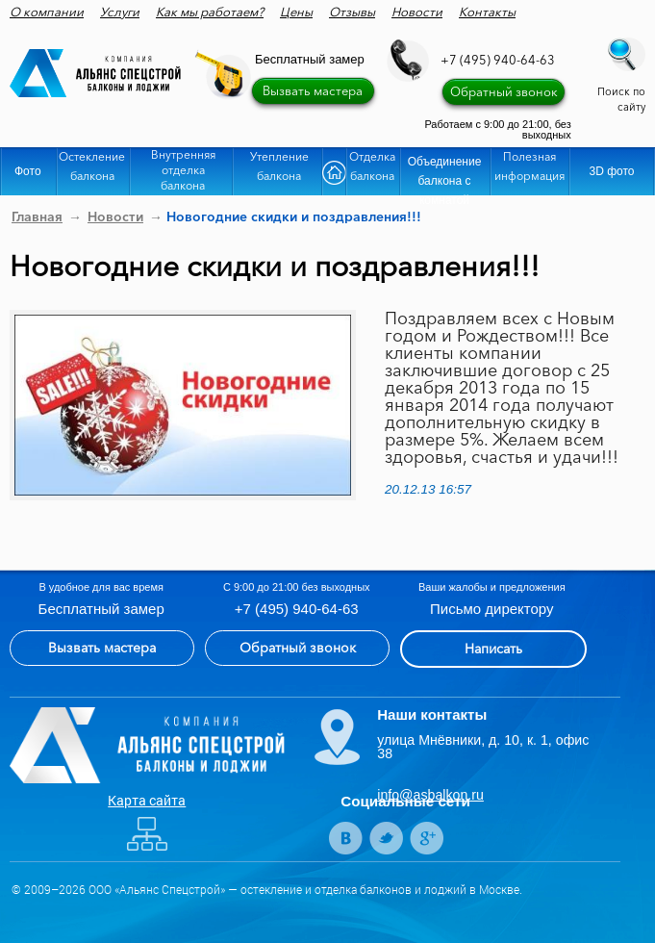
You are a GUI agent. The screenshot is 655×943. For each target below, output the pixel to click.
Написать (493, 648)
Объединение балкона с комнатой (445, 175)
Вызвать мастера (313, 90)
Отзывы (352, 11)
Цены (296, 11)
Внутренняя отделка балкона (183, 169)
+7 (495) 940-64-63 (498, 59)
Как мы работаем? (210, 11)
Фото (27, 171)
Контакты (487, 11)
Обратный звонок (504, 91)
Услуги (119, 11)
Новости (416, 11)
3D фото (611, 171)
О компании (47, 11)
